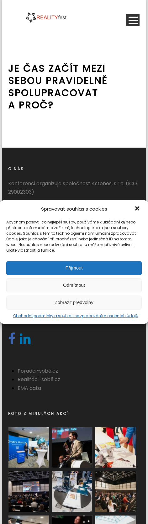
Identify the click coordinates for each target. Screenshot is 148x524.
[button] (138, 209)
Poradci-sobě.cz (38, 371)
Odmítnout (74, 285)
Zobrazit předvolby (74, 302)
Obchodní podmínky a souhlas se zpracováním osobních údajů (75, 315)
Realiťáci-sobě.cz (39, 379)
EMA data (29, 388)
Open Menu (133, 20)
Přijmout (73, 267)
